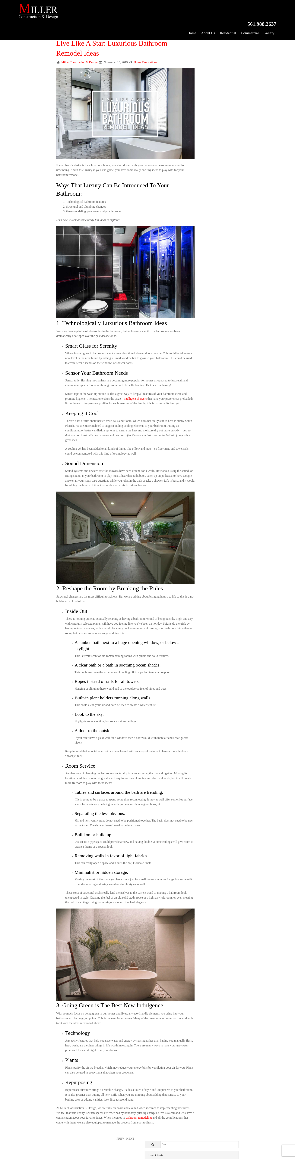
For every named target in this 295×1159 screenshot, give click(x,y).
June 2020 (192, 236)
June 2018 (192, 401)
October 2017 (194, 443)
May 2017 (192, 477)
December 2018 (195, 360)
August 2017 (193, 456)
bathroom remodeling (81, 1096)
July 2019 (192, 312)
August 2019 (193, 305)
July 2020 (192, 229)
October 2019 (194, 291)
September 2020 (195, 216)
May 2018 (192, 408)
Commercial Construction (201, 132)
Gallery (268, 15)
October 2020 (194, 209)
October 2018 (194, 374)
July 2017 (192, 463)
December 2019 (195, 278)
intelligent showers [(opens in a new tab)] (147, 373)
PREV (111, 1117)
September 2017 (195, 450)
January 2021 (194, 188)
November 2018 (195, 367)
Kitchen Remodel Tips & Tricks (205, 103)
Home (187, 15)
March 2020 (193, 257)
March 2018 (193, 422)
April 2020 (192, 250)
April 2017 (192, 484)
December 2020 (195, 195)
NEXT (121, 1117)
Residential (225, 15)
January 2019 (194, 353)
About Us (205, 15)
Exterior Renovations (198, 139)
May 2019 (192, 326)
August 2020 (193, 223)
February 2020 (194, 264)
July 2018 (192, 394)
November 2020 (195, 202)
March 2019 (193, 339)
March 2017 (193, 491)
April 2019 (192, 333)
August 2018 (193, 388)
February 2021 (194, 181)
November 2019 (195, 285)
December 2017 (195, 429)
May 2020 (192, 243)
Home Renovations (145, 56)
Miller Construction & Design (79, 56)
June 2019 (192, 319)
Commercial (248, 15)
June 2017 (192, 470)
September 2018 (195, 381)
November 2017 (195, 436)
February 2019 (194, 346)
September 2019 (195, 298)
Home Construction (197, 146)
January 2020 (194, 271)
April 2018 (192, 415)
